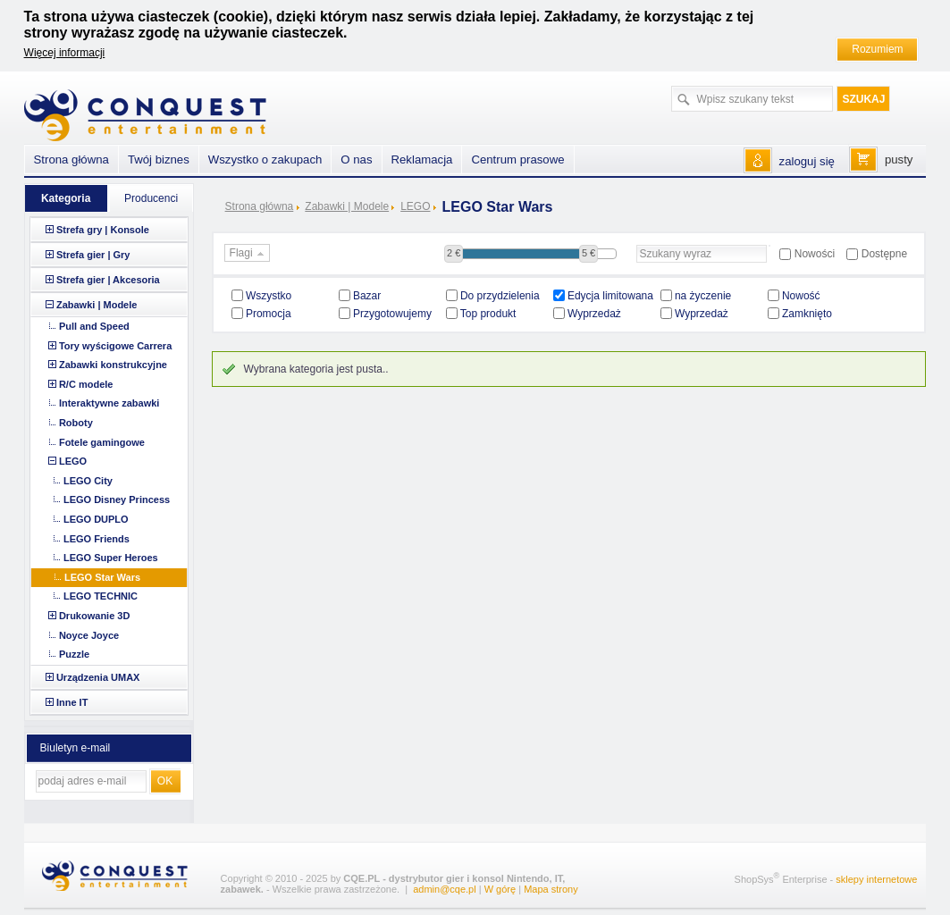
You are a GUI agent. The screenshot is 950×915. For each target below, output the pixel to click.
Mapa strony (551, 889)
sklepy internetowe (876, 878)
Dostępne (884, 254)
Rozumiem (877, 49)
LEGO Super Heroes (110, 557)
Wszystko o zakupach (265, 159)
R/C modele (86, 384)
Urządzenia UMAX (98, 677)
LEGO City (88, 480)
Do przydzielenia (500, 296)
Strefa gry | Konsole (102, 229)
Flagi (249, 254)
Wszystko (268, 296)
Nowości (814, 254)
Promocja (268, 313)
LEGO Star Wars (102, 577)
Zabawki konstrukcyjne (113, 364)
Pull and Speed (94, 326)
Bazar (367, 296)
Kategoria (65, 198)
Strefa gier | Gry (93, 254)
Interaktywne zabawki (109, 403)
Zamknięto (807, 313)
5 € (588, 253)
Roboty (76, 422)
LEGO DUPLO (96, 519)
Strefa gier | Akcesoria (108, 279)
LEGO (415, 206)
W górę (500, 889)
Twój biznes (158, 159)
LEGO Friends (96, 538)
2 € (453, 253)
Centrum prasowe (517, 159)
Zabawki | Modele (347, 206)
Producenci (151, 198)
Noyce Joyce (89, 635)
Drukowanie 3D (94, 615)
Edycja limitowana (610, 296)
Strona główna (259, 206)
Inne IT (72, 702)
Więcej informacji (64, 52)
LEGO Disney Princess (116, 499)
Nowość (801, 296)
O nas (356, 159)
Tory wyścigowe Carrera (115, 345)
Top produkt (488, 313)
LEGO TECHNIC (100, 596)
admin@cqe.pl (444, 889)
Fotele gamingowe (102, 442)
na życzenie (703, 296)
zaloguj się (807, 161)
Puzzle (74, 654)
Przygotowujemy (392, 313)
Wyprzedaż (594, 313)
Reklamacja (422, 159)
